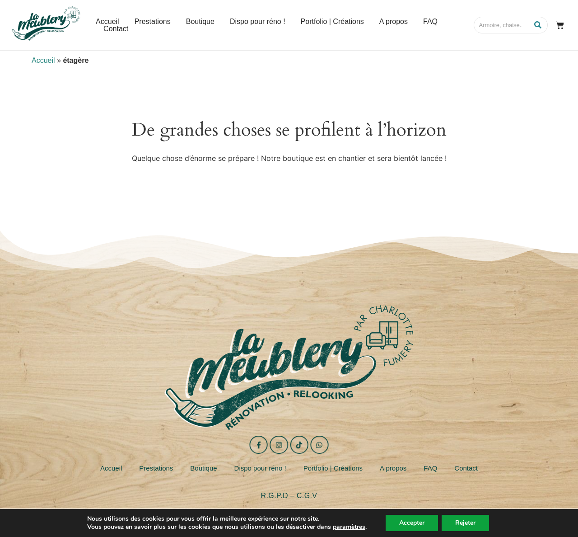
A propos (393, 468)
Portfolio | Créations (333, 468)
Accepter (411, 522)
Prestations (156, 468)
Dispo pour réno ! (260, 468)
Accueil (43, 60)
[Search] (502, 25)
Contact (466, 468)
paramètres (349, 527)
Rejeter (465, 522)
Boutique (203, 468)
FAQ (430, 468)
